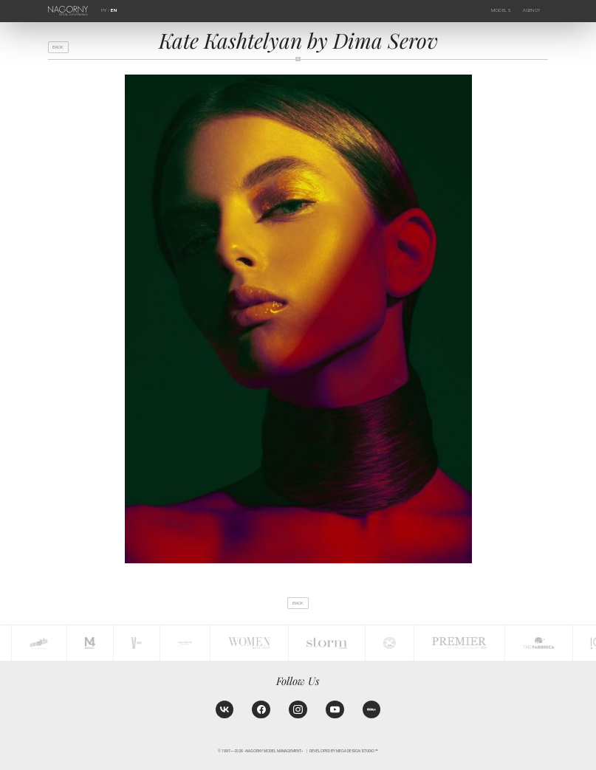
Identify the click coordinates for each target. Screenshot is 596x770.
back (58, 47)
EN (114, 10)
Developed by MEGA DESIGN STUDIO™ (343, 751)
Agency (531, 10)
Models (501, 10)
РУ (103, 10)
